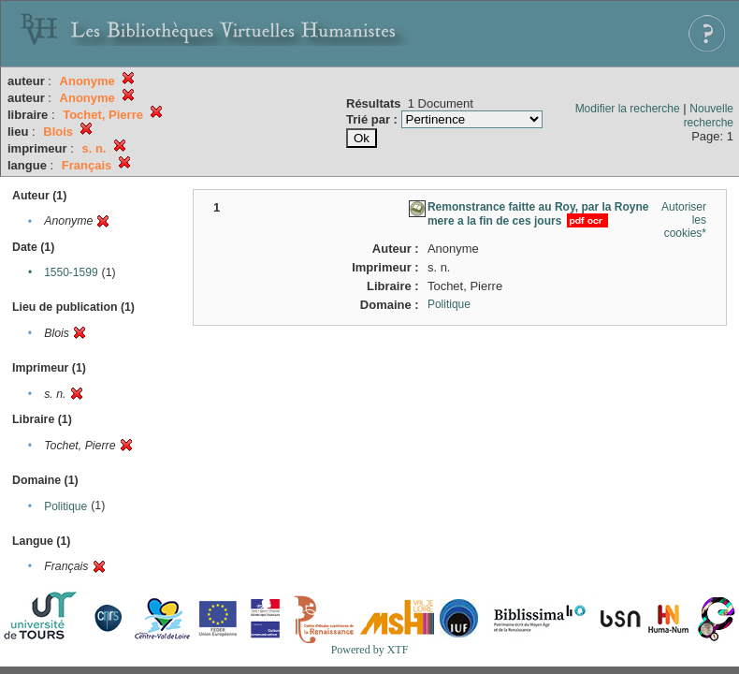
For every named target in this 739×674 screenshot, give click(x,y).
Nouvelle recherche (708, 115)
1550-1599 (70, 272)
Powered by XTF (370, 649)
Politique (65, 506)
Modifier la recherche (627, 108)
